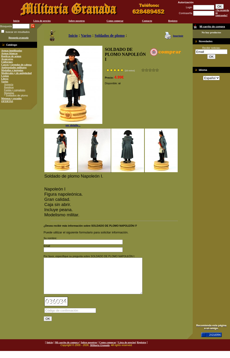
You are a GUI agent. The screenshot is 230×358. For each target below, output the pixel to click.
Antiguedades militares (14, 67)
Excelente (157, 70)
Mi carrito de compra (67, 349)
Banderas (9, 87)
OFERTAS (7, 101)
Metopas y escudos (11, 98)
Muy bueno (153, 70)
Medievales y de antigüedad (16, 73)
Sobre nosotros (77, 20)
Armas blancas (9, 53)
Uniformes (7, 61)
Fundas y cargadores (14, 89)
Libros (4, 78)
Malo (146, 70)
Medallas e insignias (12, 70)
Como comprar (115, 20)
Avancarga (7, 58)
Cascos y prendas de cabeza (16, 64)
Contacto (147, 20)
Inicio (16, 20)
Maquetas (9, 92)
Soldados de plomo (110, 36)
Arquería (8, 84)
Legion (5, 75)
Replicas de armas (11, 56)
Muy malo (143, 70)
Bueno (150, 70)
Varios (4, 81)
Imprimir (178, 35)
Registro (172, 20)
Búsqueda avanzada (18, 37)
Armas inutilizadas (11, 50)
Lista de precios (42, 20)
